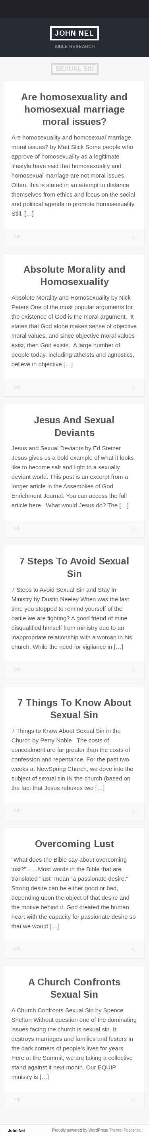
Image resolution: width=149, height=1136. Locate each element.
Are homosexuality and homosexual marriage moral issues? (74, 109)
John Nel (74, 33)
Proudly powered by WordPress (80, 1130)
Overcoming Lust (74, 843)
